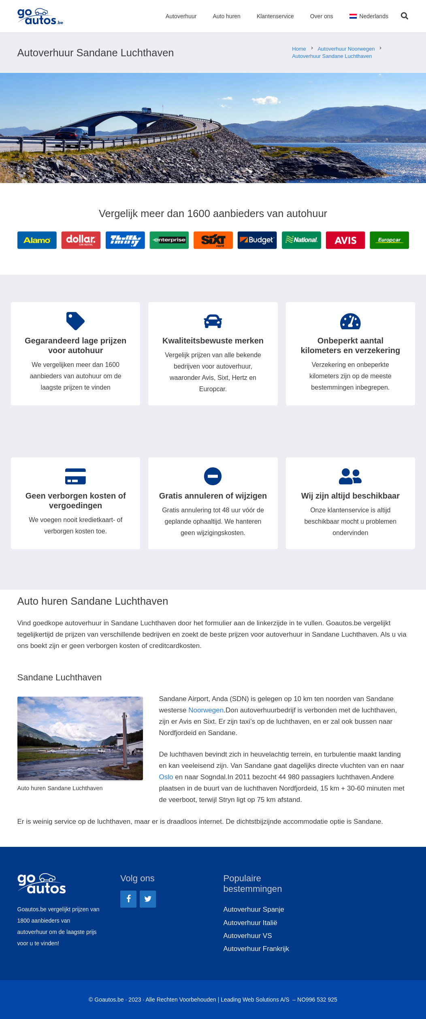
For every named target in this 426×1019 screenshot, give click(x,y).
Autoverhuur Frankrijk (257, 949)
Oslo (166, 777)
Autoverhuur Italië (250, 923)
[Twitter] (148, 899)
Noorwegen (206, 710)
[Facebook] (128, 899)
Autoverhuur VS (248, 936)
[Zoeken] (404, 16)
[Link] (40, 16)
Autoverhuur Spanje (254, 909)
